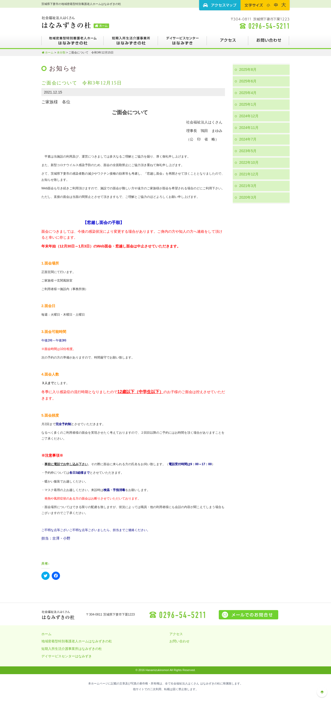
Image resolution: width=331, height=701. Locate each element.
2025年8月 (248, 69)
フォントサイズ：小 (268, 5)
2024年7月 (248, 139)
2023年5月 (248, 151)
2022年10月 (249, 162)
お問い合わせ (269, 42)
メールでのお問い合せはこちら (248, 614)
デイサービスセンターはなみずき (182, 42)
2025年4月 (248, 93)
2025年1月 (248, 104)
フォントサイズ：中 (276, 5)
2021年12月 (249, 174)
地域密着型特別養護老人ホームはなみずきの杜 (72, 42)
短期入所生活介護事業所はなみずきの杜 (131, 42)
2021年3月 (248, 186)
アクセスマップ (219, 5)
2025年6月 (248, 81)
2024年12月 (249, 116)
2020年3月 (248, 197)
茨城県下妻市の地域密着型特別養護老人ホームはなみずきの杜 (75, 22)
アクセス (227, 42)
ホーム (47, 52)
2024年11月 (249, 128)
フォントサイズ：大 (283, 5)
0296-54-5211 (178, 614)
